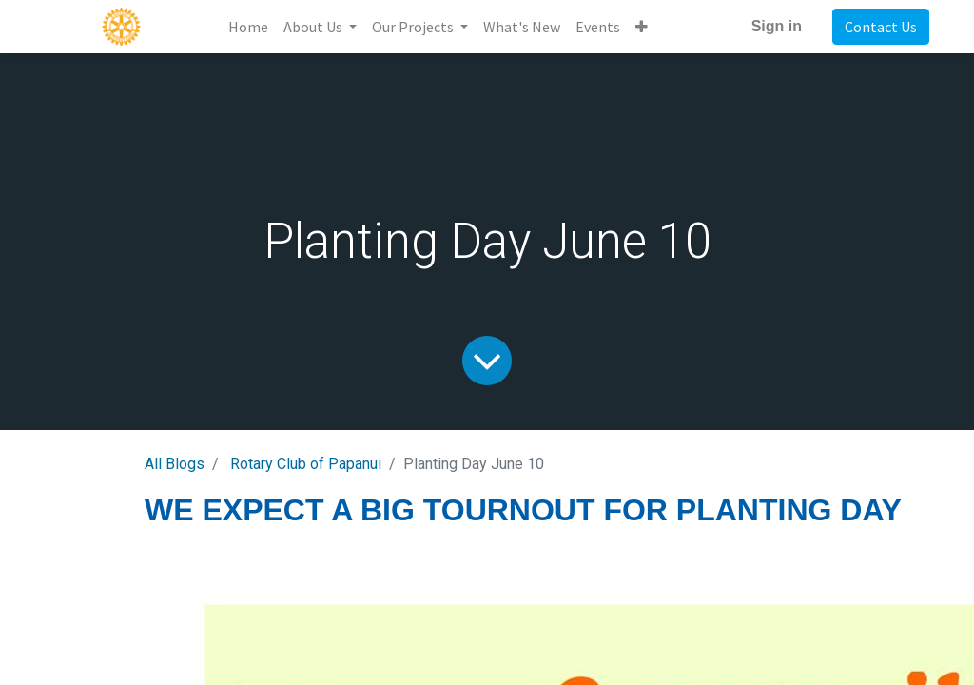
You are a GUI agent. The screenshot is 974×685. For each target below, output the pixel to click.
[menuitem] (248, 27)
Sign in (776, 26)
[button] (641, 27)
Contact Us (881, 26)
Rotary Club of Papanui (305, 464)
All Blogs (175, 464)
